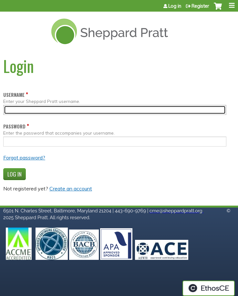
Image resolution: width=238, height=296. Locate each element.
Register (200, 6)
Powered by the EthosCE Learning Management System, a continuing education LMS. (208, 288)
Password (14, 126)
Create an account (70, 188)
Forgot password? (24, 157)
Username (14, 94)
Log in (174, 6)
